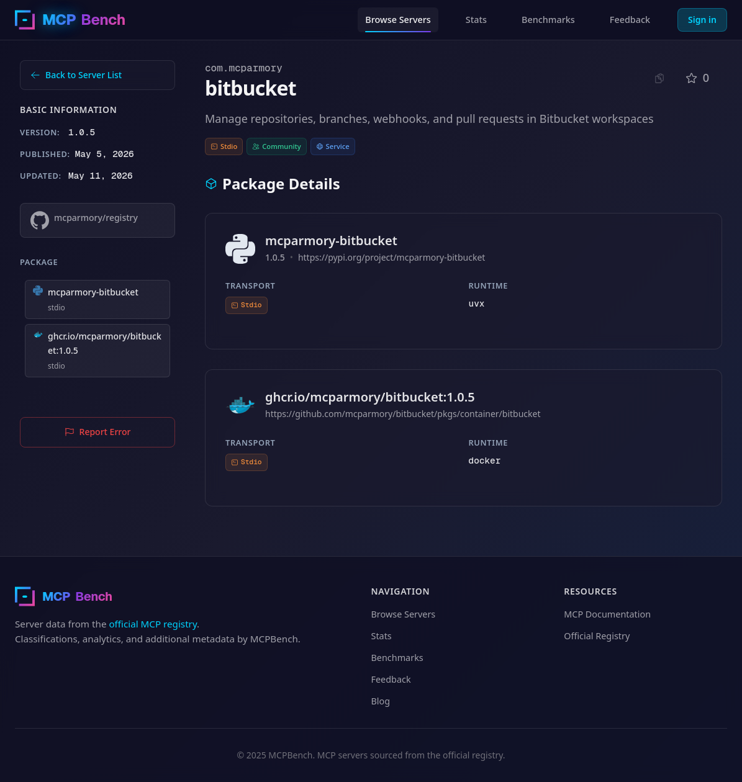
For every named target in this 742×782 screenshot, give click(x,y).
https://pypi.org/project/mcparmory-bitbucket (391, 257)
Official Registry (597, 636)
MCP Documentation (607, 614)
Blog (381, 701)
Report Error (98, 432)
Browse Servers (398, 19)
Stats (476, 19)
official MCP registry (153, 624)
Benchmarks (548, 19)
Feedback (630, 19)
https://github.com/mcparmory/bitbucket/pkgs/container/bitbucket (403, 414)
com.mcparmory (244, 67)
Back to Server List (76, 75)
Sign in (702, 19)
